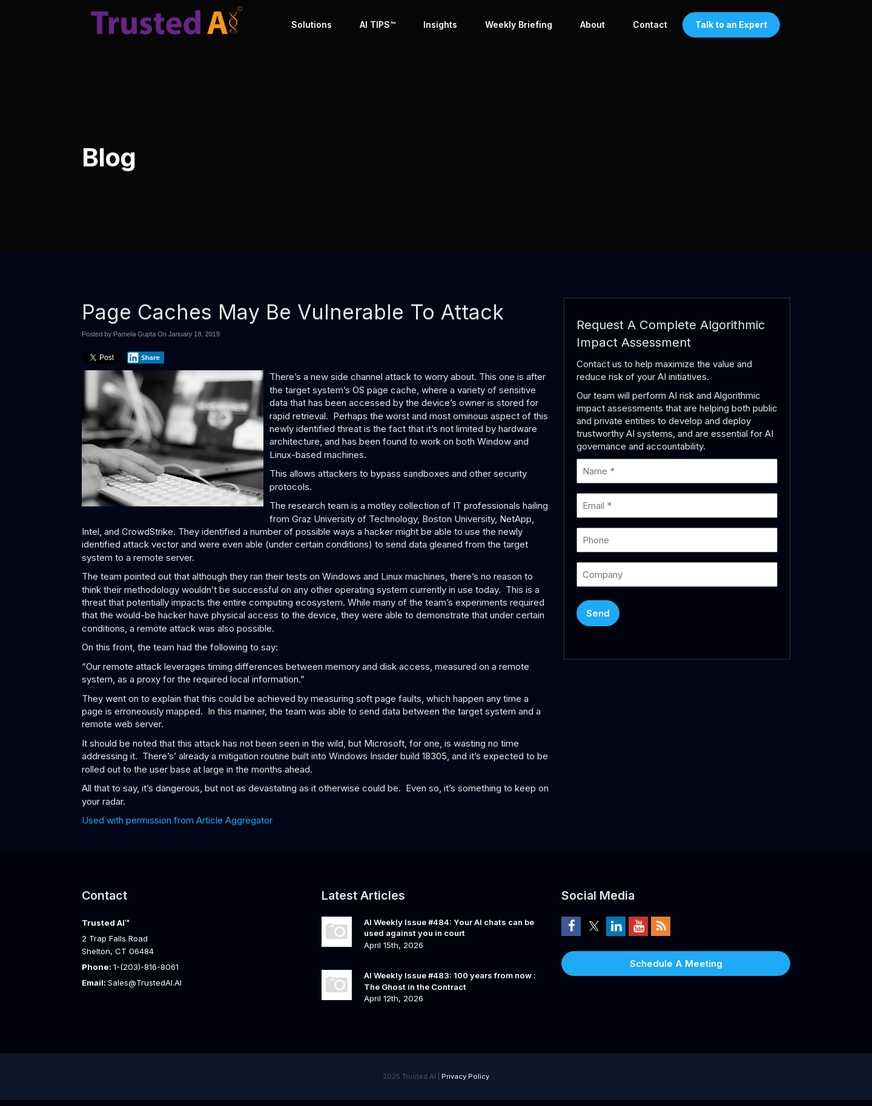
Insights (440, 24)
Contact (650, 24)
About (592, 24)
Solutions (311, 24)
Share (143, 358)
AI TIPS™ (377, 24)
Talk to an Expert (731, 24)
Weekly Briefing (518, 24)
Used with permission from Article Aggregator (177, 820)
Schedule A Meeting (676, 963)
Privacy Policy (465, 1076)
